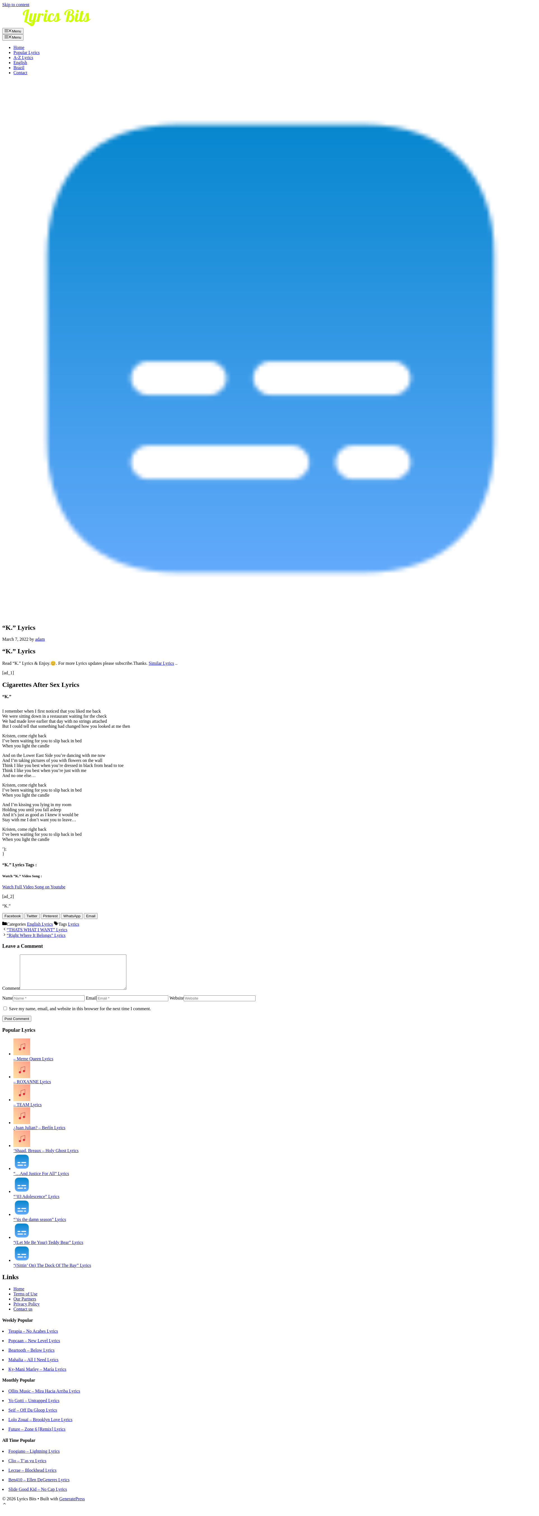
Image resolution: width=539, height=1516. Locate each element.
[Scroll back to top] (4, 1511)
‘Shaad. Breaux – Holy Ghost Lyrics (46, 1157)
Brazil (18, 67)
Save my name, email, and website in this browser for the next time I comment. (80, 1015)
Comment (11, 995)
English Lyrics (40, 924)
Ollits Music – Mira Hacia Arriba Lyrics (44, 1397)
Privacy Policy (26, 1310)
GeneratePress (72, 1505)
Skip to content (15, 4)
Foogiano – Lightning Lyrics (34, 1458)
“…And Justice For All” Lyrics (41, 1180)
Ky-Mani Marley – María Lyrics (37, 1376)
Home (18, 47)
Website (176, 1004)
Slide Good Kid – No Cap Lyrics (37, 1496)
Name (7, 1004)
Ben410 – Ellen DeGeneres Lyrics (39, 1486)
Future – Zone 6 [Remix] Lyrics (36, 1435)
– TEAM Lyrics (27, 1111)
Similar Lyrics (161, 663)
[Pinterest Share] (50, 916)
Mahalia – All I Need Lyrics (33, 1366)
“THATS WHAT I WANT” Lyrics (37, 929)
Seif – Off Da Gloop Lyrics (32, 1416)
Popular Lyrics (26, 52)
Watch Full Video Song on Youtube (33, 887)
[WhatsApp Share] (72, 916)
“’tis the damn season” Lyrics (39, 1226)
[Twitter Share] (32, 916)
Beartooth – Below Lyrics (31, 1356)
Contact (20, 72)
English (20, 62)
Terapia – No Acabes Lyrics (33, 1337)
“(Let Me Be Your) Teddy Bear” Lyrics (48, 1249)
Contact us (22, 1315)
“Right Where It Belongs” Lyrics (36, 935)
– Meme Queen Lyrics (33, 1065)
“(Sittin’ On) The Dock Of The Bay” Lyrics (52, 1272)
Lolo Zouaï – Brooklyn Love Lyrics (40, 1426)
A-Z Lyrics (23, 57)
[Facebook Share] (12, 916)
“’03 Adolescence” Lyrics (36, 1203)
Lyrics (73, 924)
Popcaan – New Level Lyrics (34, 1347)
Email (91, 1004)
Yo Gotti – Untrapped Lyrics (33, 1407)
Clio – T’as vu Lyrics (27, 1467)
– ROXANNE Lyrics (32, 1088)
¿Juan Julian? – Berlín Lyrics (39, 1134)
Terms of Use (25, 1300)
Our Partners (24, 1305)
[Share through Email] (91, 916)
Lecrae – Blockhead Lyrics (32, 1477)
